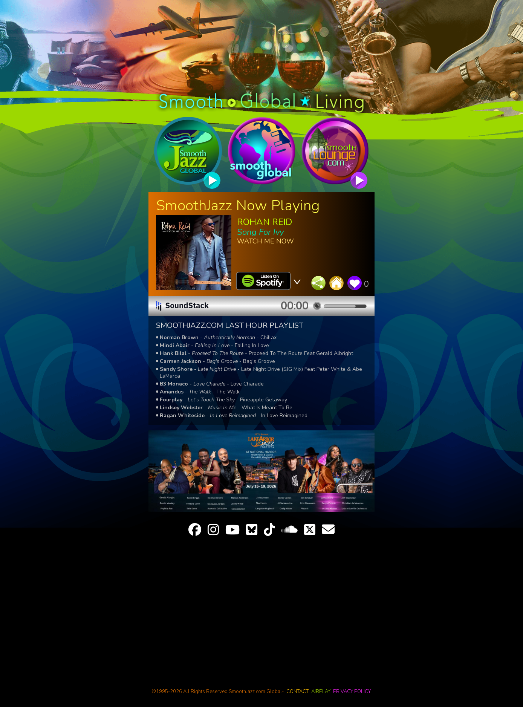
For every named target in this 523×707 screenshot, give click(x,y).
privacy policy (352, 691)
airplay (320, 691)
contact (297, 691)
